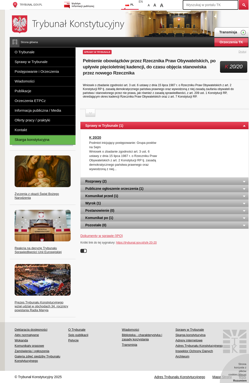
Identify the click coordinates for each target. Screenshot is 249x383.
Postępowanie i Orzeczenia (37, 71)
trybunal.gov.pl (27, 4)
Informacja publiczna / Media (38, 110)
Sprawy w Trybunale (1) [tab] (165, 126)
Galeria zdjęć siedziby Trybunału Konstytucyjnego (37, 359)
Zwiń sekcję (90, 113)
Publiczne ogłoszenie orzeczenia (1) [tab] (165, 189)
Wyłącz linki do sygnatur (83, 251)
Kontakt (21, 130)
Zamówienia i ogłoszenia (32, 351)
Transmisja (232, 32)
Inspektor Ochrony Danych (194, 351)
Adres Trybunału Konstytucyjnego (199, 345)
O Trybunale (25, 52)
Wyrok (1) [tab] (165, 203)
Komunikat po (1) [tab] (165, 218)
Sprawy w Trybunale (31, 62)
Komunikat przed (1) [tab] (165, 196)
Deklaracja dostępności (31, 329)
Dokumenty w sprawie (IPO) (101, 236)
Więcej (242, 374)
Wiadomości (25, 81)
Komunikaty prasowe (29, 345)
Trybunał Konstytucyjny (71, 24)
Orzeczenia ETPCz (30, 101)
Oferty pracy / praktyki (32, 120)
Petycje (73, 340)
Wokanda (21, 340)
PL (129, 4)
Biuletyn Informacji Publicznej (80, 4)
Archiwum (182, 356)
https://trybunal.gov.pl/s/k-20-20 (136, 242)
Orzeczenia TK (231, 42)
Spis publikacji (78, 335)
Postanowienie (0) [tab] (165, 210)
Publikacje (23, 91)
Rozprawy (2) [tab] (165, 181)
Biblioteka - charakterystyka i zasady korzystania (142, 337)
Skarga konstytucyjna (32, 139)
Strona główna (29, 42)
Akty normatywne (27, 335)
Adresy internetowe (188, 340)
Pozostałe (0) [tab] (165, 225)
